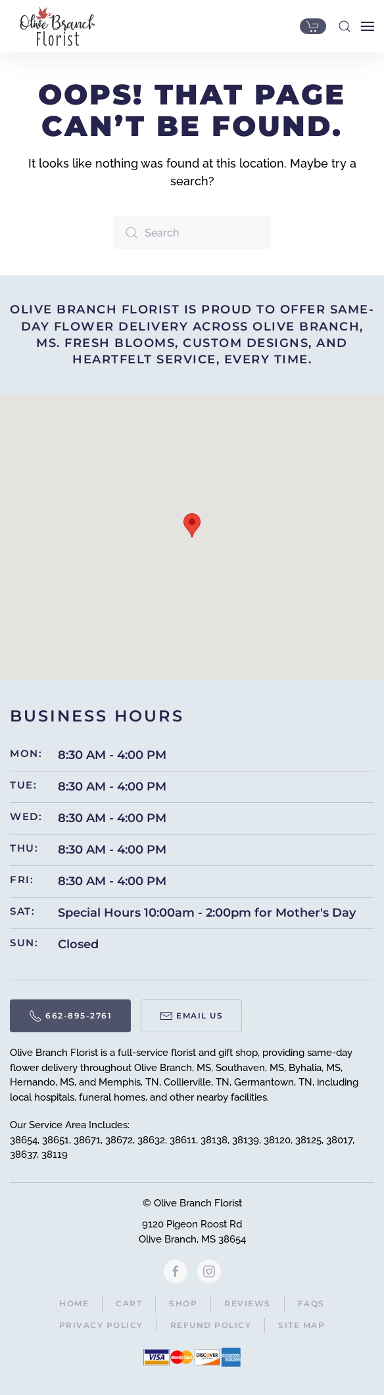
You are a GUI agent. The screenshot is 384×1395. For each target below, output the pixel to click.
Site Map (301, 1325)
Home (74, 1303)
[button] (344, 26)
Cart (129, 1303)
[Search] (192, 232)
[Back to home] (54, 26)
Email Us (191, 1015)
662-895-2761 (70, 1015)
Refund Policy (211, 1325)
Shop (183, 1303)
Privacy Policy (101, 1325)
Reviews (247, 1303)
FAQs (311, 1303)
